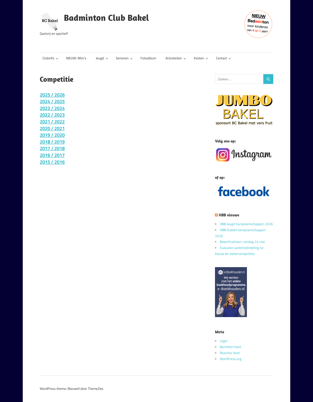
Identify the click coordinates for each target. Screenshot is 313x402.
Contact (223, 58)
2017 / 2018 (52, 148)
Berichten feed (230, 346)
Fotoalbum (148, 58)
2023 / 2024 (52, 108)
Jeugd (102, 58)
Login (224, 340)
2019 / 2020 (52, 134)
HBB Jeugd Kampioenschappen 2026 (246, 224)
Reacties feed (230, 352)
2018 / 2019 (52, 141)
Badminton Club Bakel (106, 17)
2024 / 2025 (52, 101)
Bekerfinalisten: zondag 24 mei (242, 241)
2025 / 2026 (52, 94)
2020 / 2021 (52, 128)
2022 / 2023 (52, 114)
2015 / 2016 (52, 161)
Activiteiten (175, 58)
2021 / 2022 (52, 121)
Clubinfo (50, 58)
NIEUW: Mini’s (76, 58)
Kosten (201, 58)
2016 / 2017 (52, 155)
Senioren (124, 58)
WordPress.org (230, 358)
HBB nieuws (229, 214)
